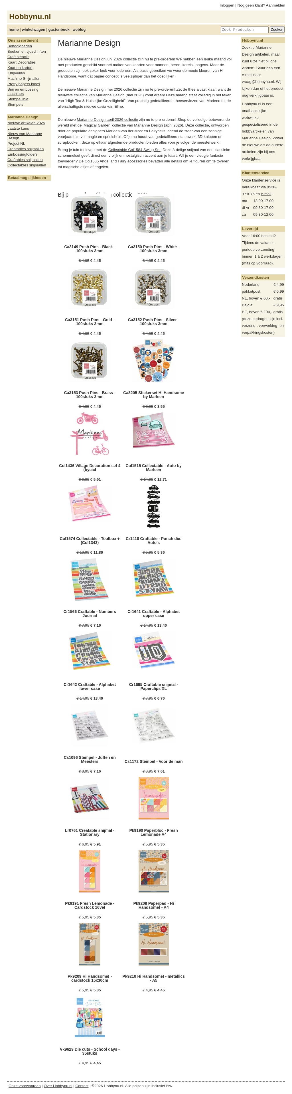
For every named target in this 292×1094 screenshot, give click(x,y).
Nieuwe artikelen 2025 (26, 123)
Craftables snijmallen (25, 160)
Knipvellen (16, 73)
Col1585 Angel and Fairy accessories (116, 161)
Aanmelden (275, 5)
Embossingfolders (22, 154)
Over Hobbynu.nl (58, 1086)
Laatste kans (18, 128)
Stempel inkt (17, 99)
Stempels (15, 104)
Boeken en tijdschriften (26, 51)
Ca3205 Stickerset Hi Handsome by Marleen (153, 394)
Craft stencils (18, 57)
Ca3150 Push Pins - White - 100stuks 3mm (153, 249)
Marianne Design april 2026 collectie (107, 119)
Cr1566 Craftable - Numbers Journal (89, 613)
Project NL (16, 143)
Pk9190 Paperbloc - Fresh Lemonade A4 (153, 832)
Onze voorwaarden (25, 1086)
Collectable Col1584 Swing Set (134, 150)
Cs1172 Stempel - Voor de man (154, 761)
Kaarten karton (19, 68)
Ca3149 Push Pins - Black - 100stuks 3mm (89, 249)
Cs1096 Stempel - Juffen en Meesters (90, 759)
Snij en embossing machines (22, 91)
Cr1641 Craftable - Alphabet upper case (153, 613)
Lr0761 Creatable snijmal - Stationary (90, 832)
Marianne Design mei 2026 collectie (107, 89)
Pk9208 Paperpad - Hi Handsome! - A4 (153, 905)
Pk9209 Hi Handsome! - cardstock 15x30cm (90, 978)
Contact (81, 1086)
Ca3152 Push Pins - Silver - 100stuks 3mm (153, 321)
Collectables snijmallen (26, 165)
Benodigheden (19, 46)
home (14, 29)
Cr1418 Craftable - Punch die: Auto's (153, 540)
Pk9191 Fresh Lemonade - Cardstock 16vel (89, 905)
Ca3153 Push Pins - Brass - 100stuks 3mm (89, 394)
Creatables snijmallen (25, 149)
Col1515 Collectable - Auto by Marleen (154, 467)
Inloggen (227, 5)
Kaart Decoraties (21, 62)
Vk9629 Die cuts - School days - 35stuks (90, 1051)
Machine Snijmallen (23, 78)
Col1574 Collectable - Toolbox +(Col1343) (90, 540)
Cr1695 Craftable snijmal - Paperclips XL (153, 686)
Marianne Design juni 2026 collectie (107, 59)
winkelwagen (33, 29)
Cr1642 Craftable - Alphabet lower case (90, 686)
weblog (79, 29)
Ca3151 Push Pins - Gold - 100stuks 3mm (90, 321)
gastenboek (59, 29)
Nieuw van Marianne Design (24, 136)
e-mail (266, 194)
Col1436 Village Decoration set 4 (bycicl (89, 467)
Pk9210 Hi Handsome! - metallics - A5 (153, 978)
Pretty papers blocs (23, 84)
